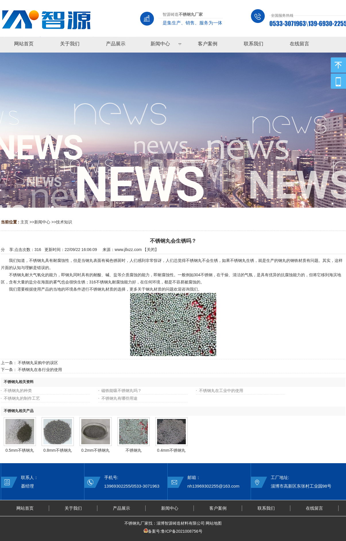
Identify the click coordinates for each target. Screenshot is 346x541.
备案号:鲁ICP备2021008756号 (175, 531)
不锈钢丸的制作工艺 (22, 398)
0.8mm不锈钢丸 (57, 450)
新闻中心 (42, 222)
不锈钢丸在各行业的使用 (40, 369)
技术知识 (64, 222)
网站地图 (214, 523)
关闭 (151, 249)
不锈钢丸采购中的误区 (38, 362)
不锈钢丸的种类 (18, 390)
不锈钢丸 (133, 450)
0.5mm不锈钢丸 (19, 450)
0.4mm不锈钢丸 (171, 450)
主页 (24, 222)
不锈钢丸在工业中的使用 (221, 390)
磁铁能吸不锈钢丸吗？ (121, 390)
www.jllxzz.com (128, 249)
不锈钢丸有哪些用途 (119, 398)
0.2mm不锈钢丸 (95, 450)
